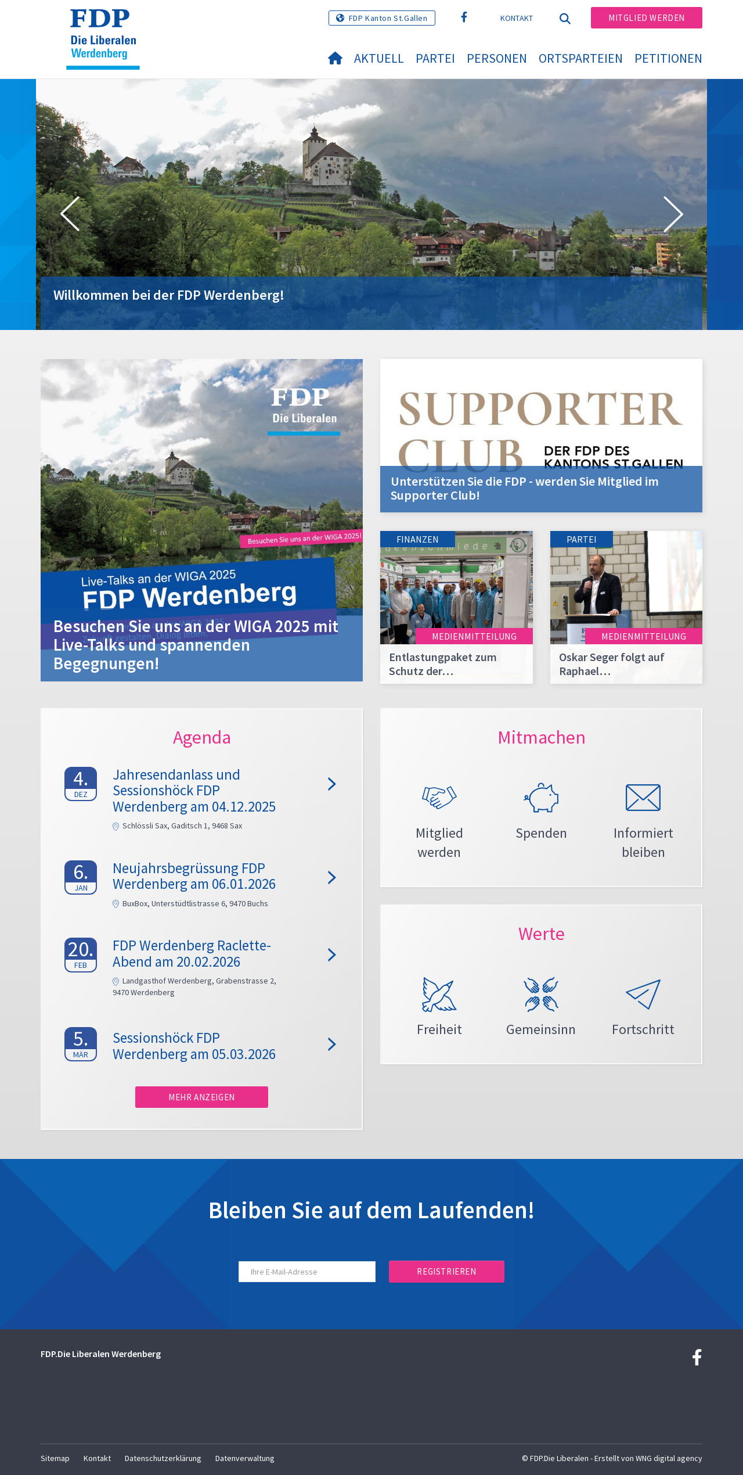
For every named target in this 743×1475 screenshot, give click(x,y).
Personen (497, 58)
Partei (435, 58)
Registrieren (446, 1271)
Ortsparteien (581, 58)
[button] (69, 216)
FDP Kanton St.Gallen (388, 18)
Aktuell (379, 58)
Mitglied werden (646, 17)
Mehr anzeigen (201, 1097)
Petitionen (668, 58)
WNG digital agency (669, 1458)
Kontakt (516, 18)
